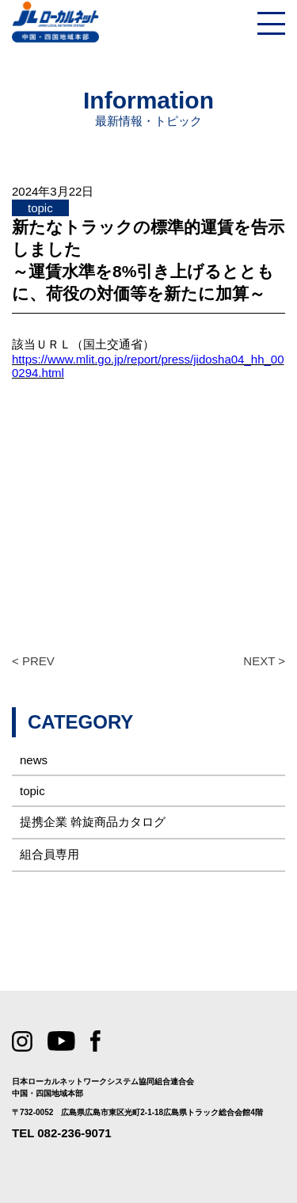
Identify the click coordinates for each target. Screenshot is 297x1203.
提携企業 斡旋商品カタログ (93, 821)
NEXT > (264, 661)
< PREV (33, 661)
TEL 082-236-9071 (62, 1133)
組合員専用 (49, 854)
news (34, 760)
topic (32, 791)
